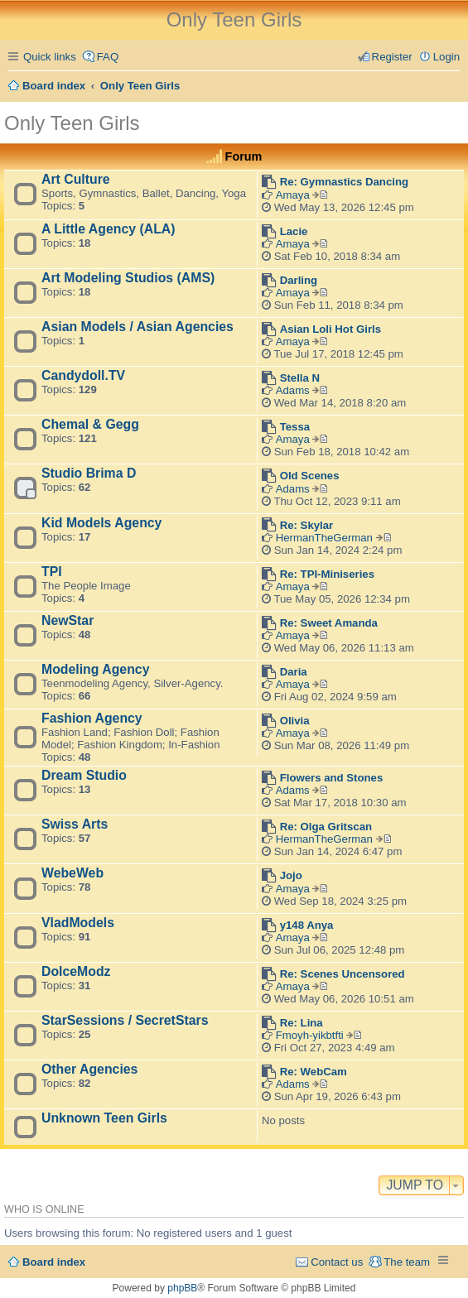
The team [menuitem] (407, 1262)
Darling (298, 280)
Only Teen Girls (72, 123)
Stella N (300, 378)
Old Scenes (310, 475)
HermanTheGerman (324, 537)
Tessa (295, 427)
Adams (293, 390)
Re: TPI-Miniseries (327, 574)
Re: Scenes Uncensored (342, 974)
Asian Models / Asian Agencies (137, 327)
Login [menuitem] (446, 56)
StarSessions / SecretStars (124, 1020)
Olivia (295, 720)
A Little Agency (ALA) (108, 229)
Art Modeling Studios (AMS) (128, 278)
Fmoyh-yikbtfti (310, 1035)
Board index (53, 1262)
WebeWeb (72, 873)
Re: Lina (301, 1023)
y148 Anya (307, 925)
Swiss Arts (74, 824)
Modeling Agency (95, 669)
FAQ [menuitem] (107, 56)
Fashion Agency (91, 718)
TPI (51, 572)
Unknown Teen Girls (104, 1118)
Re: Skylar (307, 525)
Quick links (49, 56)
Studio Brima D (88, 473)
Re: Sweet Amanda (329, 623)
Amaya (293, 195)
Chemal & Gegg (90, 424)
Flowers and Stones (332, 778)
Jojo (291, 875)
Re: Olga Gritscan (326, 826)
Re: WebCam (313, 1071)
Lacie (294, 231)
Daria (293, 672)
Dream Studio (84, 775)
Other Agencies (89, 1069)
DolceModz (76, 971)
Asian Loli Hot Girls (330, 329)
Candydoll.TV (83, 375)
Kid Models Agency (101, 523)
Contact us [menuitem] (337, 1262)
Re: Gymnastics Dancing (344, 181)
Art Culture (75, 179)
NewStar (67, 620)
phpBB (182, 1288)
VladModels (77, 923)
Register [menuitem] (392, 56)
